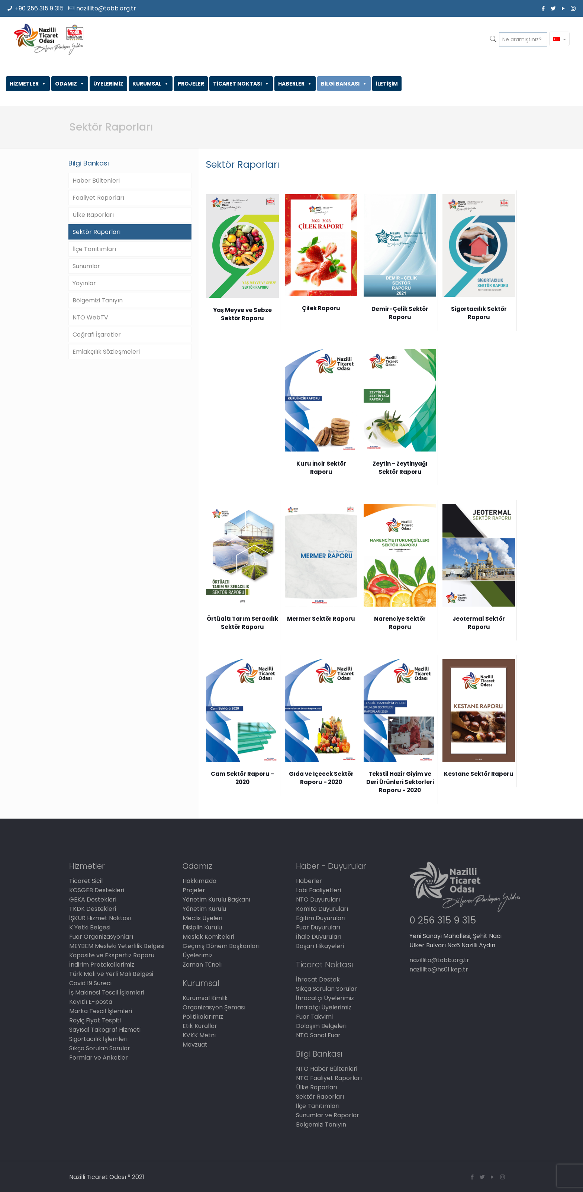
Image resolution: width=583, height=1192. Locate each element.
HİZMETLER (28, 83)
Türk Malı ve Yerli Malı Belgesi (111, 974)
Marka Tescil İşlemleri (100, 1011)
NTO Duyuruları (318, 899)
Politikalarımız (203, 1016)
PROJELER (191, 83)
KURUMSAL (150, 83)
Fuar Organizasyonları (101, 936)
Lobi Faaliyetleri (318, 890)
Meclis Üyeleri (202, 918)
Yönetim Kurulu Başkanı (216, 899)
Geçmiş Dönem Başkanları (221, 946)
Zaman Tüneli (202, 964)
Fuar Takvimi (314, 1016)
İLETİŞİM (387, 83)
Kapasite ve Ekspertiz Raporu (111, 955)
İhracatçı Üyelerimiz (325, 998)
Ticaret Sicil (86, 881)
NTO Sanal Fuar (318, 1035)
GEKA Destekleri (92, 899)
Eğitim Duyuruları (320, 918)
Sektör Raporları (96, 232)
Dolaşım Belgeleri (321, 1026)
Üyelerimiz (198, 955)
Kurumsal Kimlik (205, 998)
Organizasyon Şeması (214, 1007)
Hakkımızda (199, 881)
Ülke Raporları (93, 215)
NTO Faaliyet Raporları (329, 1078)
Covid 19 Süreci (90, 983)
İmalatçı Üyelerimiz (323, 1007)
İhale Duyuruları (318, 936)
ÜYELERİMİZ (108, 83)
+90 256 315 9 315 (39, 8)
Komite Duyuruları (322, 909)
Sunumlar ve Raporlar (327, 1115)
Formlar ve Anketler (98, 1057)
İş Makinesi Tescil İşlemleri (106, 992)
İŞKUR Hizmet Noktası (100, 918)
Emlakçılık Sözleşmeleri (106, 351)
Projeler (194, 890)
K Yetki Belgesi (89, 927)
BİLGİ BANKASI (344, 83)
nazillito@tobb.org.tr (106, 8)
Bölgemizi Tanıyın (98, 300)
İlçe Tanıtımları (94, 249)
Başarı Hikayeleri (320, 946)
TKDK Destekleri (92, 909)
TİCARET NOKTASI (241, 83)
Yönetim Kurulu (204, 909)
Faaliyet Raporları (98, 197)
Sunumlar (86, 266)
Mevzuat (195, 1044)
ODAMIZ (69, 83)
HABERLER (295, 83)
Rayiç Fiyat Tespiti (95, 1020)
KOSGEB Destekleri (96, 890)
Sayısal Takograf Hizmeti (105, 1029)
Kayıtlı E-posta (90, 1001)
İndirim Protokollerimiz (101, 964)
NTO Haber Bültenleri (326, 1068)
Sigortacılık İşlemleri (98, 1039)
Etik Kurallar (200, 1026)
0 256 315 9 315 (442, 920)
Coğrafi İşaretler (97, 334)
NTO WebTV (90, 317)
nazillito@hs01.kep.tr (438, 969)
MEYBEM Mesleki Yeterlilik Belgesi (116, 946)
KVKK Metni (199, 1035)
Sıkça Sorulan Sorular (99, 1048)
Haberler (309, 881)
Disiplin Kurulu (202, 927)
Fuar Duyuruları (318, 927)
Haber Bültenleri (96, 180)
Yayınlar (84, 283)
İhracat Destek (318, 979)
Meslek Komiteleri (208, 936)
